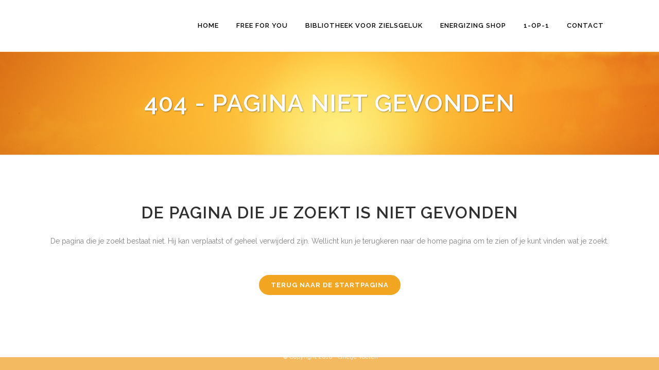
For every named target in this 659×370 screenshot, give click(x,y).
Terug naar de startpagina (330, 285)
